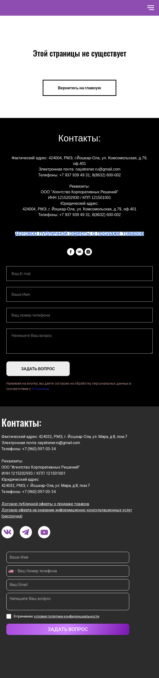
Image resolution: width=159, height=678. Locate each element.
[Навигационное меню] (150, 7)
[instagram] (88, 251)
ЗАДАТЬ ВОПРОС (38, 368)
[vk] (79, 251)
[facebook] (70, 251)
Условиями (40, 389)
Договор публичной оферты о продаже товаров (45, 504)
